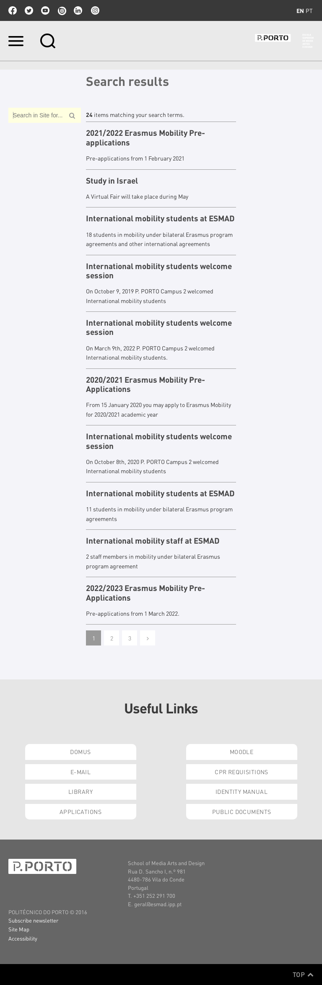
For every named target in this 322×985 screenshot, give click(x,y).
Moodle (242, 751)
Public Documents (241, 811)
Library (80, 791)
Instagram (94, 10)
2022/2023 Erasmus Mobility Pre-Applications (145, 592)
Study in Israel (112, 180)
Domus (80, 751)
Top (303, 974)
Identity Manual (241, 791)
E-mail (80, 771)
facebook (12, 10)
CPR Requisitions (241, 771)
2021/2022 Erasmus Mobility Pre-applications (145, 137)
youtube (45, 10)
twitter (29, 10)
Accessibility (22, 938)
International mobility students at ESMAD (160, 218)
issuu (61, 10)
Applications (80, 811)
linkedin (78, 10)
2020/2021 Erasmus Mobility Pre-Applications (145, 384)
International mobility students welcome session (159, 271)
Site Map (18, 929)
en (300, 10)
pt (309, 10)
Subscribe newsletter (33, 920)
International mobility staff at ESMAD (153, 540)
